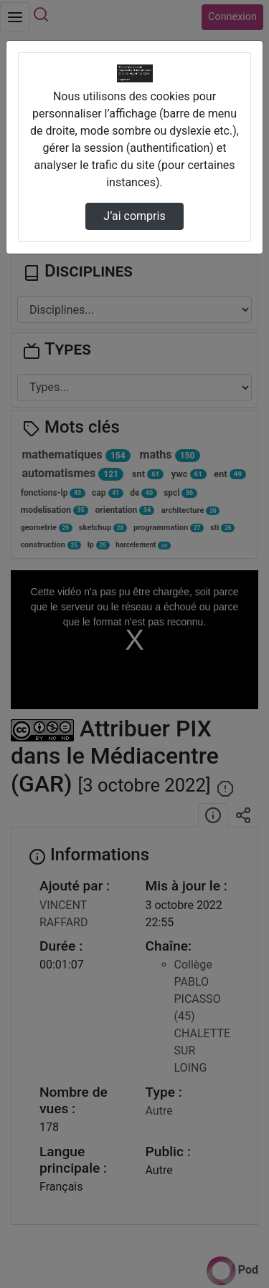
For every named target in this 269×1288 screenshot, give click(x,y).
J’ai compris (134, 216)
